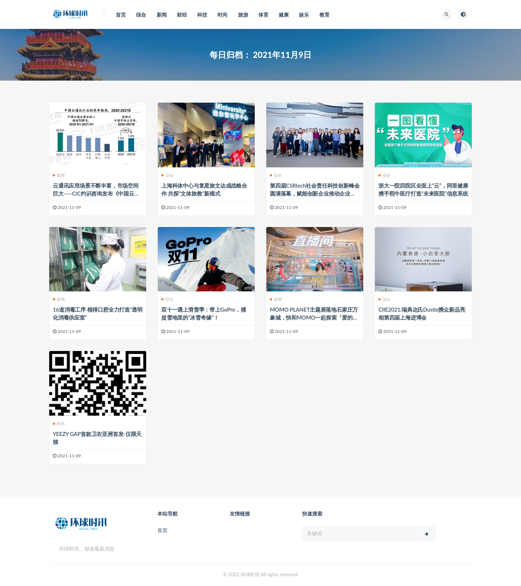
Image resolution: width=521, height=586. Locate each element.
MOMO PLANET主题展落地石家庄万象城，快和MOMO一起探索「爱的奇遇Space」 (314, 317)
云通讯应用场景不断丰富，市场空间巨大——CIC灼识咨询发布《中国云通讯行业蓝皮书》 (96, 193)
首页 (162, 530)
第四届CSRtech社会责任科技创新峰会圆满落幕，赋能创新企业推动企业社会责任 (314, 193)
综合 (167, 175)
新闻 (59, 175)
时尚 (59, 423)
